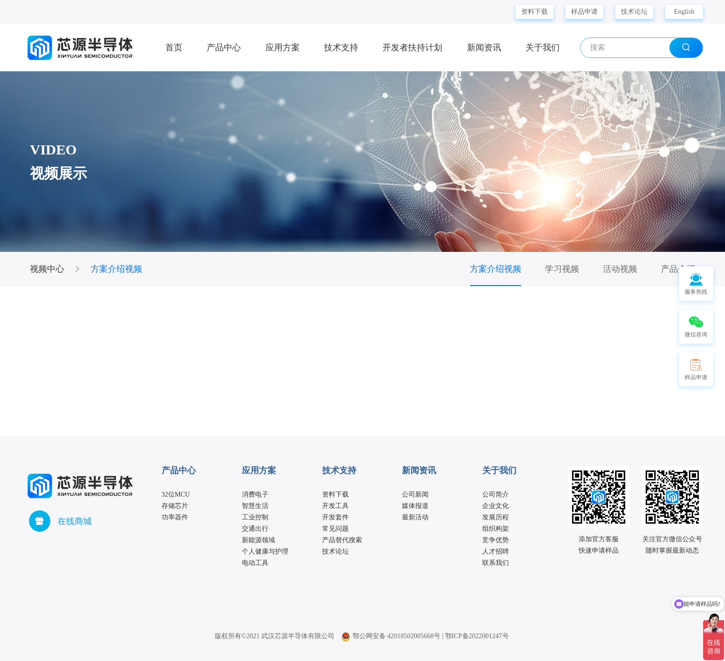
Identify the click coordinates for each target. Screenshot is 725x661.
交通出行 (255, 528)
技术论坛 (634, 11)
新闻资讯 (484, 47)
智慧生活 (255, 505)
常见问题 (335, 528)
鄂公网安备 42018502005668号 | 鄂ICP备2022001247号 (425, 636)
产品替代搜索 (342, 540)
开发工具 (335, 505)
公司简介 (495, 494)
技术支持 (341, 47)
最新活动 (415, 517)
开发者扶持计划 (412, 47)
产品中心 (224, 47)
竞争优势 (495, 540)
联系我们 (495, 562)
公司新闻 (415, 494)
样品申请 (584, 11)
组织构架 (495, 528)
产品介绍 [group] (678, 269)
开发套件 (335, 517)
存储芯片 (175, 505)
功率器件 (175, 517)
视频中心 (47, 269)
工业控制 (255, 517)
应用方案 (283, 47)
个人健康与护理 (265, 551)
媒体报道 (415, 505)
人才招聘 (495, 551)
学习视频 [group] (562, 269)
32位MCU (176, 494)
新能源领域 (258, 540)
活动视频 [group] (620, 269)
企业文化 (495, 505)
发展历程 (495, 517)
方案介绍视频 (116, 269)
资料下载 (534, 11)
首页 (173, 47)
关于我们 (542, 47)
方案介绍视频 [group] (495, 269)
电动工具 (255, 562)
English (684, 11)
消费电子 (255, 494)
